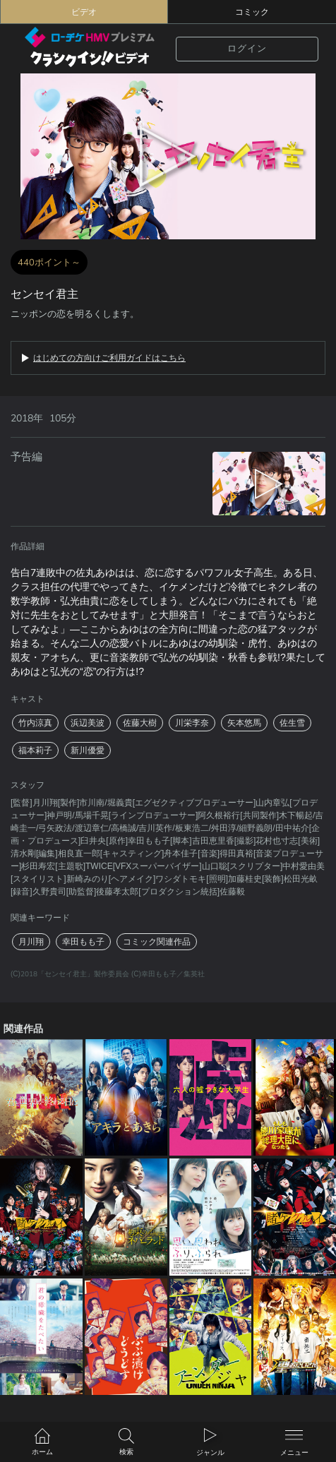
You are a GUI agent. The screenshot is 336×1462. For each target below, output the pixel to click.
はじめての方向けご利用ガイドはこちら (109, 358)
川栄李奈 (192, 723)
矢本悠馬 (244, 723)
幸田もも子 (83, 941)
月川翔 (31, 941)
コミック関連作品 (157, 941)
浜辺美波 (87, 723)
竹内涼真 (35, 723)
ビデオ (84, 12)
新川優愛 (87, 750)
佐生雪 (292, 723)
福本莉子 (35, 750)
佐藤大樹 (140, 723)
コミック (252, 12)
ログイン (247, 48)
